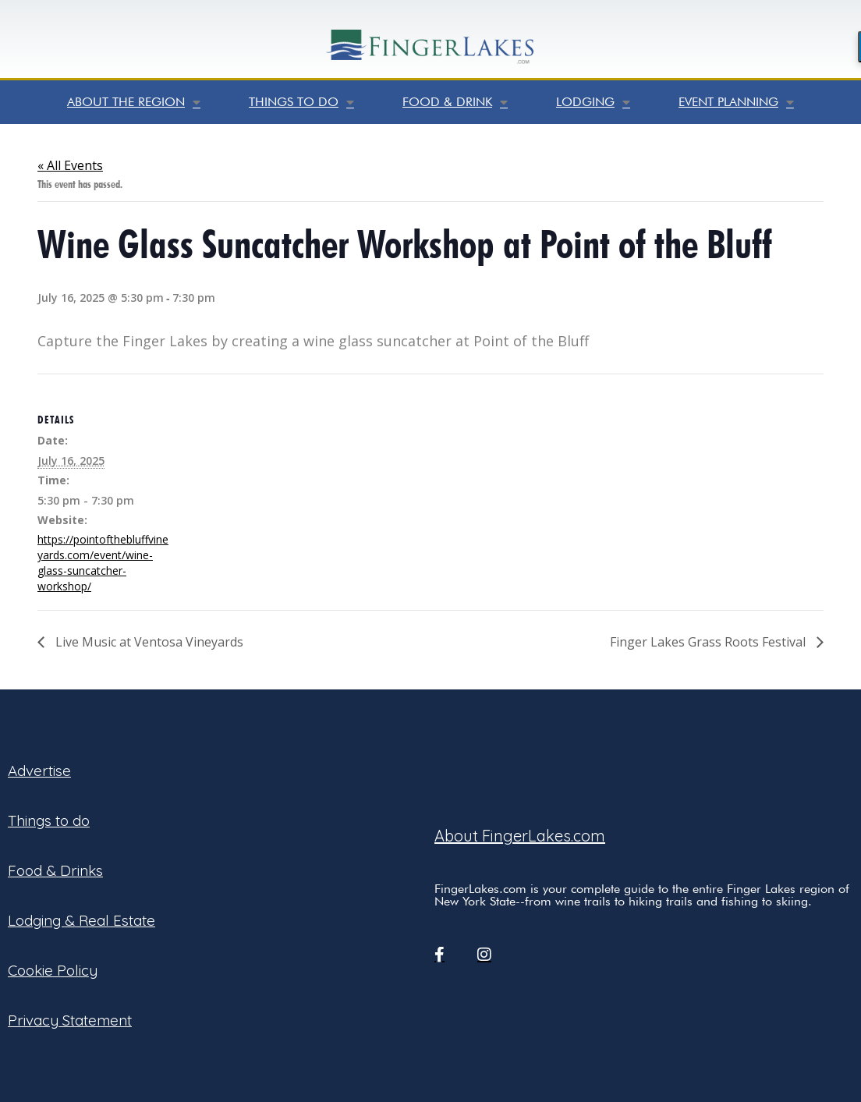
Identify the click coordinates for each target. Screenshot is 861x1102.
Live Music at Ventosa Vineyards (147, 641)
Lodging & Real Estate (81, 920)
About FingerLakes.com (519, 835)
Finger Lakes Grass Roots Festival (709, 641)
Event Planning (736, 102)
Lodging (593, 102)
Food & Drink (455, 102)
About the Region (133, 102)
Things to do (301, 102)
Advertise (39, 770)
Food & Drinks (55, 870)
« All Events (70, 165)
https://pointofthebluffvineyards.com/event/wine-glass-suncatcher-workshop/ (102, 563)
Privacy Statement (70, 1020)
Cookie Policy (52, 970)
